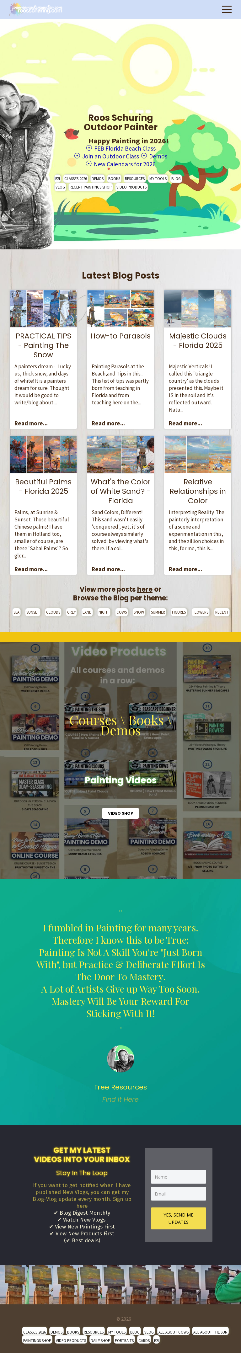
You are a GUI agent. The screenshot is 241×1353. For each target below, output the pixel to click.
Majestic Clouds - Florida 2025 (198, 339)
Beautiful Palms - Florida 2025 (43, 484)
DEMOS (98, 176)
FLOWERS (200, 610)
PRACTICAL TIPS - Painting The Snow (43, 343)
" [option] (120, 1004)
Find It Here (120, 1097)
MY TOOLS (158, 176)
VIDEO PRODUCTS (131, 185)
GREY (71, 610)
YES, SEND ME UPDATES (178, 1216)
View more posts (116, 587)
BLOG (176, 176)
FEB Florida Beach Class (125, 148)
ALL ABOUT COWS (173, 1330)
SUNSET (32, 610)
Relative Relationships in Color (197, 489)
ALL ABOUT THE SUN (210, 1330)
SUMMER (158, 610)
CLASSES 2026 (75, 176)
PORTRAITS (124, 1338)
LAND (87, 610)
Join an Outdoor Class (109, 155)
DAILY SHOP (100, 1338)
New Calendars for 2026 (125, 162)
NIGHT (104, 610)
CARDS (144, 1338)
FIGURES (179, 610)
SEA (16, 610)
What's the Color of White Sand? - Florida (121, 489)
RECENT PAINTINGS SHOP (91, 185)
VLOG (60, 185)
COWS (121, 610)
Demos (164, 155)
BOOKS (114, 176)
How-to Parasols (120, 334)
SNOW (139, 610)
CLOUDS (53, 610)
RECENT (221, 610)
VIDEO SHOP (120, 811)
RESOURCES (135, 176)
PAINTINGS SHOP (37, 1338)
